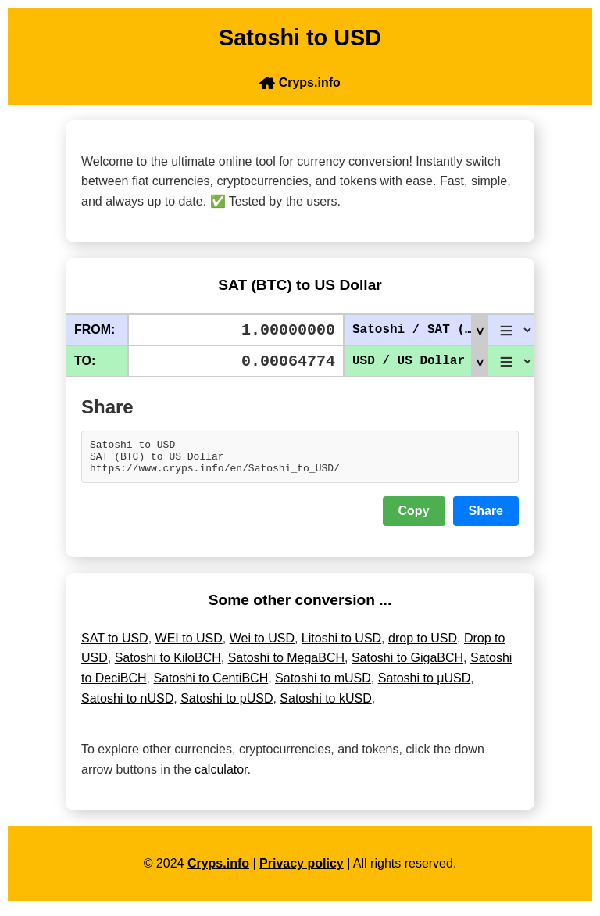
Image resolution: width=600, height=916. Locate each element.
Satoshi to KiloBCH (168, 664)
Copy (414, 517)
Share (486, 517)
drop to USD (422, 645)
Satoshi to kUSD (325, 705)
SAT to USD (114, 645)
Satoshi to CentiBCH (210, 685)
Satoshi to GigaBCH (407, 664)
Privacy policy (301, 870)
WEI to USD (189, 645)
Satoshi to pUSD (226, 705)
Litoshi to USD (341, 645)
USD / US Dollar (419, 361)
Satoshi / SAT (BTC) (420, 330)
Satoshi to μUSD (424, 685)
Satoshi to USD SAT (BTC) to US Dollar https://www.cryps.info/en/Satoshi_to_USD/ (300, 460)
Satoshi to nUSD (127, 705)
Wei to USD (262, 645)
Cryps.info (218, 870)
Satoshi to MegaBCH (286, 664)
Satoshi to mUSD (323, 685)
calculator (221, 776)
